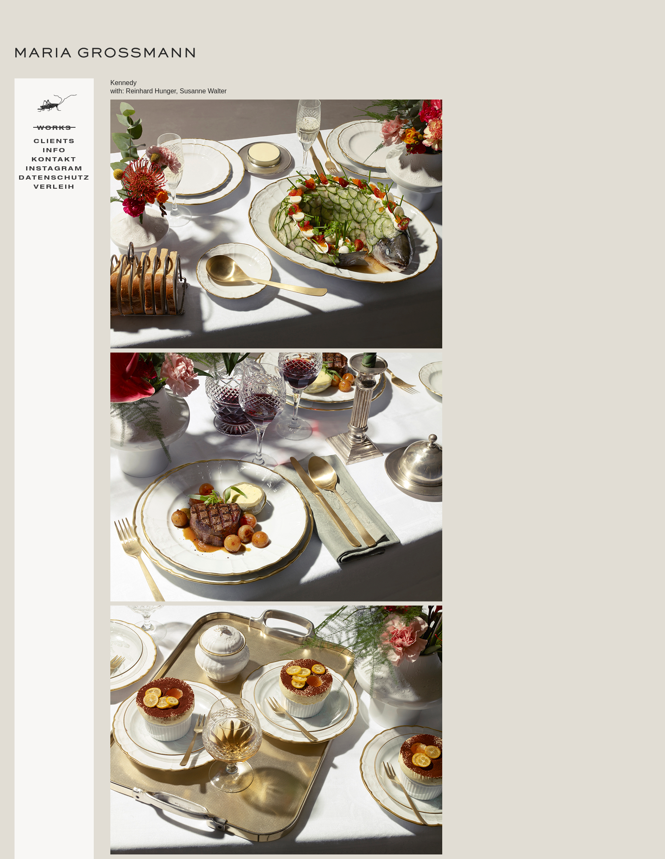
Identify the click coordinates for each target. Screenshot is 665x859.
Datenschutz (54, 178)
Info (54, 150)
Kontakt (54, 159)
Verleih (54, 187)
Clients (54, 141)
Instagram (54, 168)
